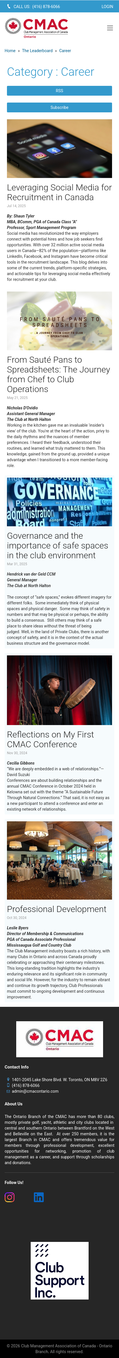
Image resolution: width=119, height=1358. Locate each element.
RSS (59, 90)
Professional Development (57, 909)
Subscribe (60, 107)
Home (10, 50)
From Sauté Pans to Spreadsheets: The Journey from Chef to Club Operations (58, 374)
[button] (110, 27)
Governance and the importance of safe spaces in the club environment (57, 545)
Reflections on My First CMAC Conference (50, 739)
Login (107, 6)
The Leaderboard (37, 50)
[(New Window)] (16, 1197)
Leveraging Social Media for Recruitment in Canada (59, 192)
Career (65, 50)
